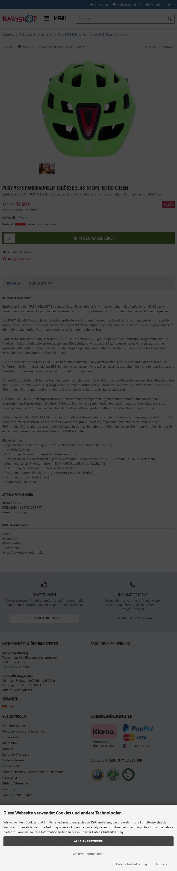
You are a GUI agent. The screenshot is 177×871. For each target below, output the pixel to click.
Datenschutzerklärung (131, 864)
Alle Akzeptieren (88, 841)
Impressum (163, 864)
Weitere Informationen (88, 854)
